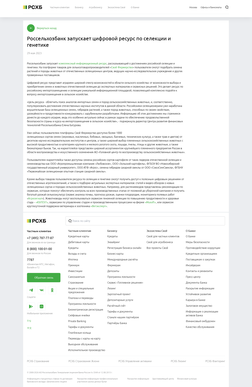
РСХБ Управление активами (135, 361)
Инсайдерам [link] (193, 265)
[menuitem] (59, 7)
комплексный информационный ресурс (83, 63)
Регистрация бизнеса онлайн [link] (124, 247)
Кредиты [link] (73, 247)
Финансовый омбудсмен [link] (200, 321)
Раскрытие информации (138, 379)
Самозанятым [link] (76, 276)
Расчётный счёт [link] (116, 305)
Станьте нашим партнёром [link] (123, 317)
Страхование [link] (75, 282)
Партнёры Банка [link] (117, 323)
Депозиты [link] (113, 271)
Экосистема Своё (157, 230)
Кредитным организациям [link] (201, 253)
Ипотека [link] (73, 259)
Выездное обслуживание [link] (83, 344)
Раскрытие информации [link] (200, 288)
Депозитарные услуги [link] (120, 299)
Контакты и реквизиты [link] (199, 271)
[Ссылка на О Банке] (135, 7)
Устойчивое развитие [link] (198, 294)
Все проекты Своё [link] (157, 247)
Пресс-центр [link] (193, 276)
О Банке (191, 230)
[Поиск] (227, 7)
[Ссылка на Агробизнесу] (95, 7)
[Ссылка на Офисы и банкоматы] (211, 7)
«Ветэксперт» (99, 206)
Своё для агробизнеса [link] (160, 242)
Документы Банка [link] (196, 282)
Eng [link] (29, 320)
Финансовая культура (187, 379)
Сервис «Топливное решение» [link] (125, 282)
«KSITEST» (42, 202)
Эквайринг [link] (113, 242)
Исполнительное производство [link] (86, 350)
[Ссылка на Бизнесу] (79, 7)
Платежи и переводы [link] (80, 298)
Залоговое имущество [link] (199, 305)
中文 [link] (29, 328)
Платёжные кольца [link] (79, 332)
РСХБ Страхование (38, 361)
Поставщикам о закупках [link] (200, 259)
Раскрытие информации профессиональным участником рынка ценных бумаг (97, 380)
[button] (47, 28)
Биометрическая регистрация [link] (85, 309)
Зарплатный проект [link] (118, 294)
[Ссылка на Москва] (193, 7)
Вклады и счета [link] (77, 253)
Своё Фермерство (122, 67)
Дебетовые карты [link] (78, 242)
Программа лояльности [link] (82, 303)
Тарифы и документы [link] (81, 326)
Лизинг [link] (111, 288)
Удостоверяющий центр (163, 379)
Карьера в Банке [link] (195, 299)
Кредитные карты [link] (78, 236)
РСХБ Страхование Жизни (83, 361)
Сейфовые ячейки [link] (79, 315)
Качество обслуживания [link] (200, 326)
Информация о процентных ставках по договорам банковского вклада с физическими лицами (49, 380)
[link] (43, 277)
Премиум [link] (73, 265)
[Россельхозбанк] (32, 7)
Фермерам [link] (114, 265)
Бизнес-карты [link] (115, 253)
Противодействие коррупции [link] (203, 247)
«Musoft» (150, 202)
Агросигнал (35, 198)
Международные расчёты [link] (122, 259)
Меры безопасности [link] (198, 242)
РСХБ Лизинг (178, 361)
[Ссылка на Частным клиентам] (59, 7)
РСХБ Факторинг (215, 361)
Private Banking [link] (77, 321)
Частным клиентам (79, 230)
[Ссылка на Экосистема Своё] (116, 7)
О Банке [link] (190, 236)
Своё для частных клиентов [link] (163, 236)
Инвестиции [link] (75, 271)
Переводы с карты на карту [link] (84, 338)
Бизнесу (112, 230)
